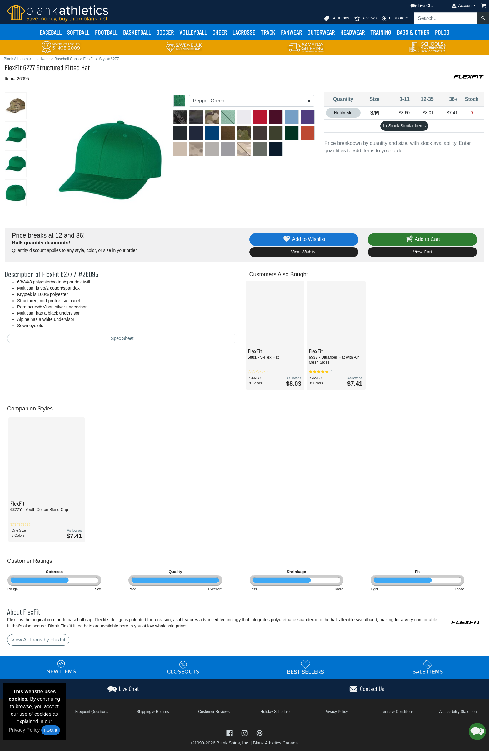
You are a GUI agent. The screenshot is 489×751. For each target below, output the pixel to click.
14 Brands (336, 18)
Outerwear (321, 32)
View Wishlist (304, 251)
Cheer (219, 32)
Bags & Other (413, 32)
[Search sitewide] (445, 18)
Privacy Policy (24, 730)
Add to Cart (422, 239)
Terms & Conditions (397, 711)
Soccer (165, 32)
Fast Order (395, 18)
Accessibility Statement (458, 711)
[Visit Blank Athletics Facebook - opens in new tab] (230, 732)
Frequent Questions (91, 711)
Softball (78, 32)
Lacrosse (243, 32)
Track (268, 32)
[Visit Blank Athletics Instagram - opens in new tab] (245, 732)
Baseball (51, 32)
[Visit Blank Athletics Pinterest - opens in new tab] (259, 732)
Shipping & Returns (153, 711)
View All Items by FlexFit (38, 639)
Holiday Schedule (275, 711)
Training (380, 32)
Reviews (365, 18)
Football (106, 32)
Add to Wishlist (303, 239)
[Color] (252, 101)
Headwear (352, 32)
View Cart (422, 251)
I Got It (50, 730)
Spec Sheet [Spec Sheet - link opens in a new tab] (122, 338)
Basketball (137, 32)
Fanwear (291, 32)
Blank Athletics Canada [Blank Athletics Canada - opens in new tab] (275, 742)
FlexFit (13, 67)
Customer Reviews (214, 711)
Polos (442, 32)
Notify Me (343, 112)
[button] (417, 4)
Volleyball (193, 32)
